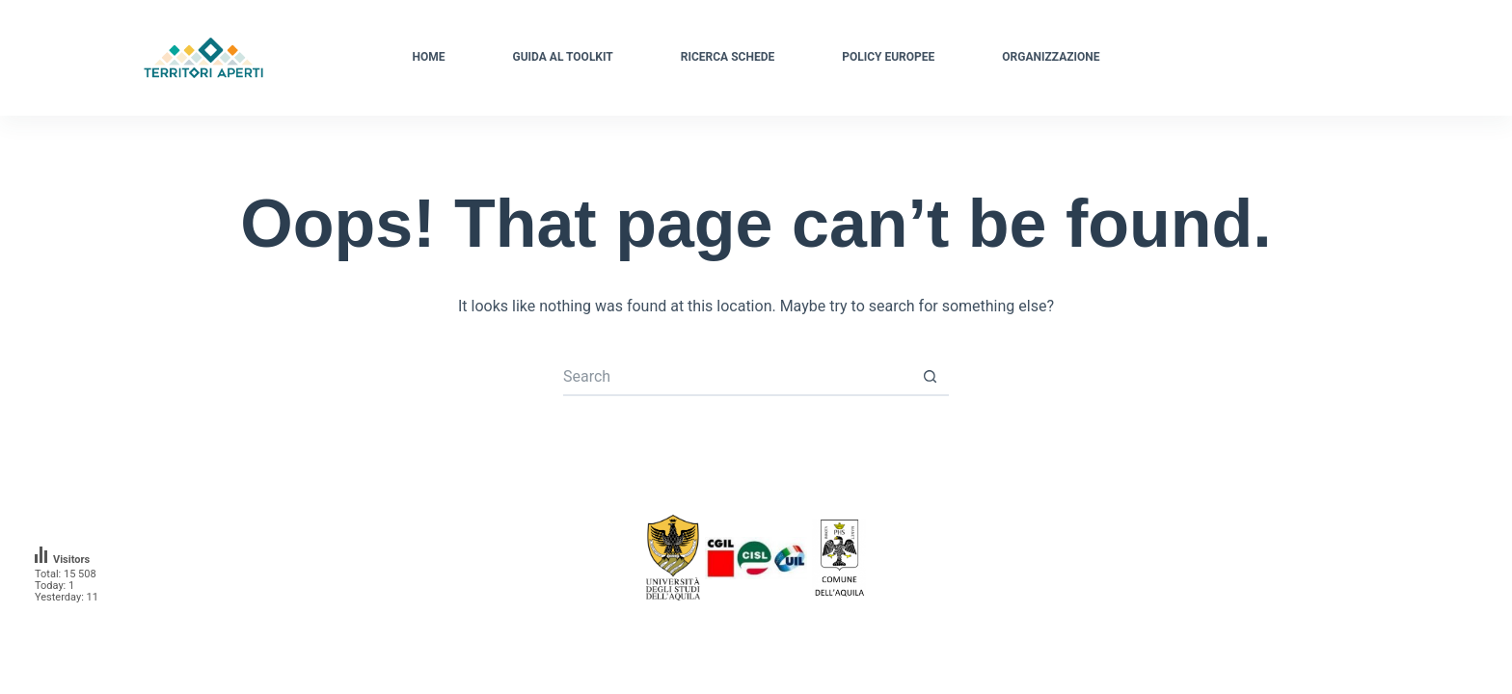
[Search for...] (736, 377)
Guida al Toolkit (563, 57)
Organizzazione (1050, 57)
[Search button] (929, 377)
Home (429, 57)
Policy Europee (888, 57)
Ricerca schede (727, 57)
